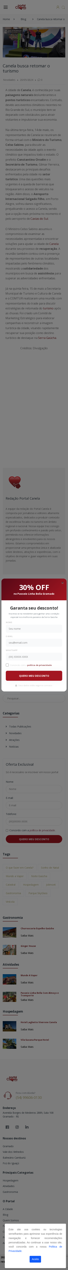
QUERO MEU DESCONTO (34, 675)
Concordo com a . (31, 665)
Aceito (35, 1259)
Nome (9, 622)
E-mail (9, 636)
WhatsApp (11, 650)
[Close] (62, 582)
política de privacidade (39, 665)
